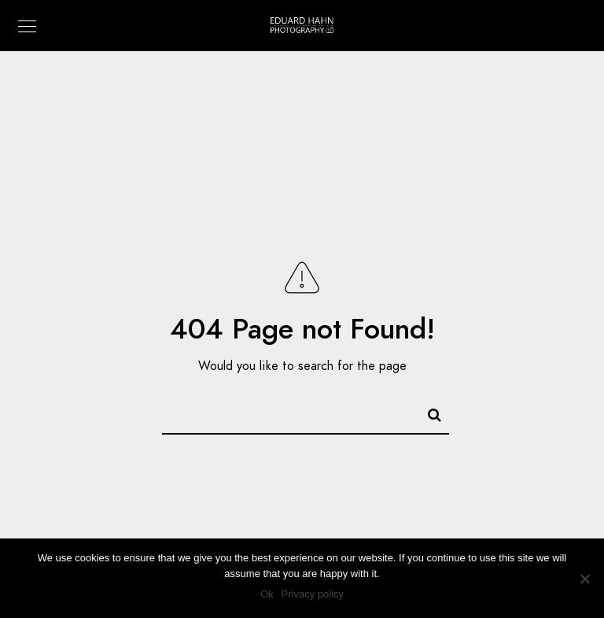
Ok (267, 594)
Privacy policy (313, 594)
